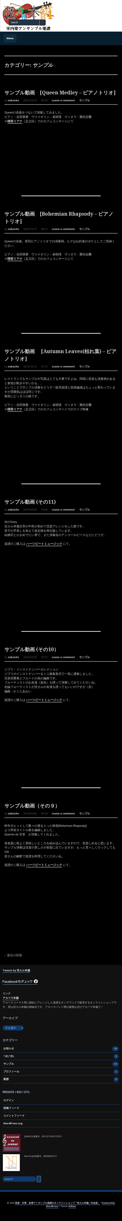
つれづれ (8, 1056)
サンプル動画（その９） (32, 806)
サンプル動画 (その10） (31, 649)
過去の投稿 (14, 955)
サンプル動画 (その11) (30, 502)
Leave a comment (63, 101)
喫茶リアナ (14, 121)
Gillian (72, 1206)
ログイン (8, 1100)
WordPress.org (13, 1123)
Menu (10, 38)
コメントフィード (14, 1115)
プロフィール (11, 1072)
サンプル (84, 100)
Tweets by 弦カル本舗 (16, 970)
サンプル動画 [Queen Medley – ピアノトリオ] (60, 93)
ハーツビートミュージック (44, 543)
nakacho (13, 100)
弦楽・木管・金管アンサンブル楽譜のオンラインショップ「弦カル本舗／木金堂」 (57, 1203)
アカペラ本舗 (11, 998)
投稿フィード (11, 1108)
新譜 (6, 1079)
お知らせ (8, 1049)
